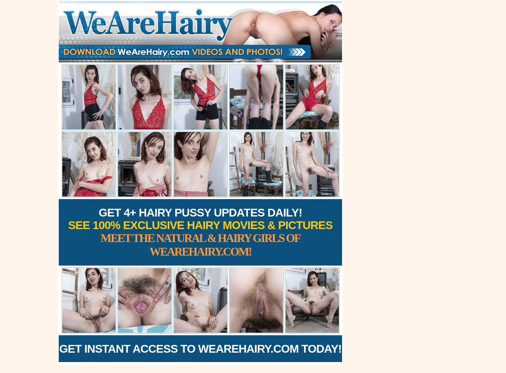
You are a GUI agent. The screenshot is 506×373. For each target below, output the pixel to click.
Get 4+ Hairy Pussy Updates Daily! (200, 232)
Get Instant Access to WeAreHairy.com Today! (200, 348)
